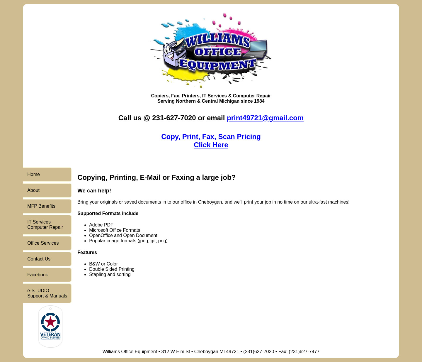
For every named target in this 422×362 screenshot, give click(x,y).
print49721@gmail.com (265, 118)
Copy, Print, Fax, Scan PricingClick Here (211, 141)
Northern (186, 101)
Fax (175, 95)
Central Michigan (220, 101)
